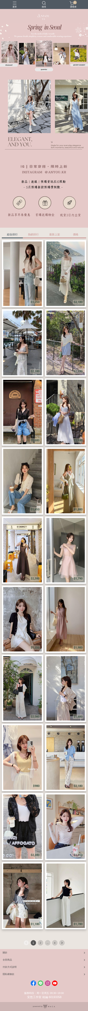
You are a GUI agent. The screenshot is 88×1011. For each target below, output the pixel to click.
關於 (5, 952)
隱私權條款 (8, 974)
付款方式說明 (10, 967)
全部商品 (7, 959)
